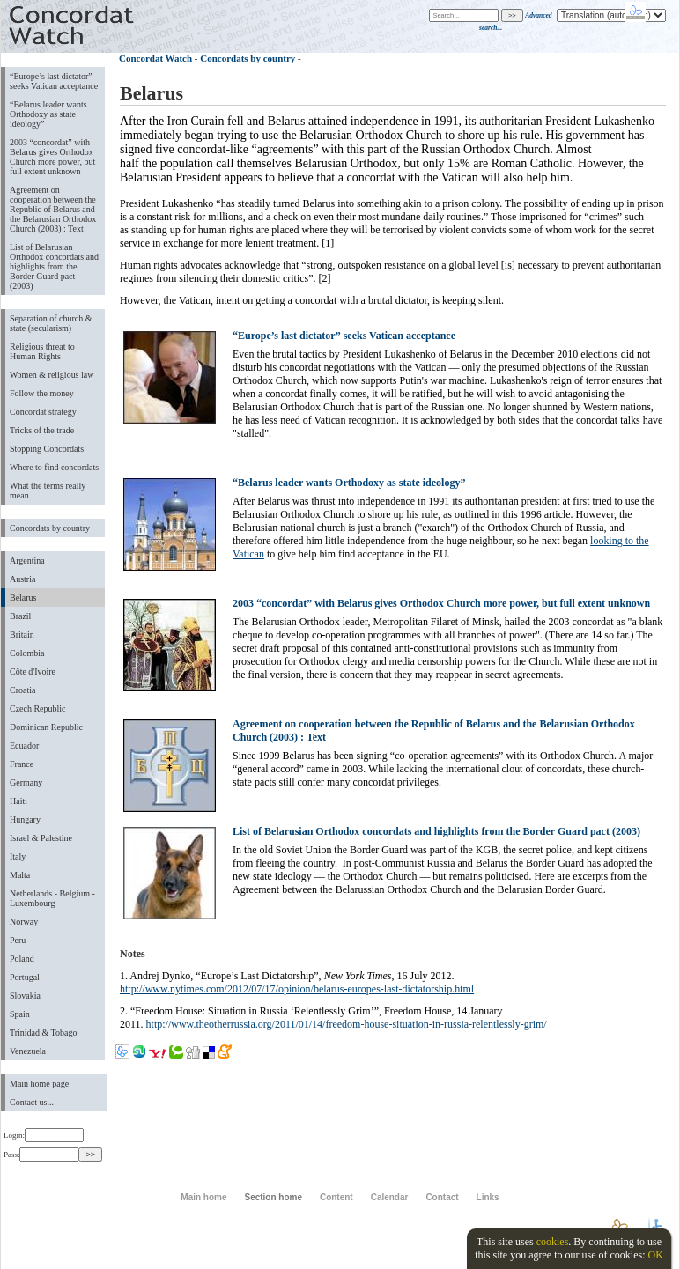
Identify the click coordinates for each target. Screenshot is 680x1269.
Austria (22, 579)
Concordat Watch (155, 58)
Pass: (41, 1154)
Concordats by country (50, 528)
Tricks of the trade (42, 430)
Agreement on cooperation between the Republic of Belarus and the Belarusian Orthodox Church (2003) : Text (53, 209)
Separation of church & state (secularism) (51, 323)
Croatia (22, 690)
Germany (26, 782)
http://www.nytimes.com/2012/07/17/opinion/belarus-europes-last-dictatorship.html (297, 989)
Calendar (390, 1197)
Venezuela (28, 1051)
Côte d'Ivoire (32, 671)
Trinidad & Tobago (43, 1032)
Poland (22, 958)
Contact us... (32, 1102)
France (21, 764)
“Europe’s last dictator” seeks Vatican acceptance (54, 81)
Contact (441, 1197)
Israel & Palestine (41, 838)
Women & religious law (51, 375)
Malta (20, 875)
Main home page (39, 1083)
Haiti (18, 801)
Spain (20, 1014)
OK (654, 1255)
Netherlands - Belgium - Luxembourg (52, 898)
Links (488, 1197)
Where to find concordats (54, 467)
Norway (24, 921)
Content (336, 1197)
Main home (203, 1197)
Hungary (25, 819)
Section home (272, 1197)
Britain (22, 634)
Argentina (27, 560)
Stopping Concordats (47, 449)
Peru (18, 940)
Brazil (20, 616)
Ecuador (24, 745)
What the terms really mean (47, 490)
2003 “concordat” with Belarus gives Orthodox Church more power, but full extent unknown (52, 156)
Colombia (27, 653)
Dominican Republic (46, 727)
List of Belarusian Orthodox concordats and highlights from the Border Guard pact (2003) (54, 266)
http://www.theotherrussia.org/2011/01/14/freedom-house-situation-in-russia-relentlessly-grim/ (346, 1024)
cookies (552, 1242)
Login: (44, 1135)
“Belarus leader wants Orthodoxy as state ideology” (48, 114)
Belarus (23, 597)
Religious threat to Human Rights (42, 351)
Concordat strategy (43, 412)
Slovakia (25, 995)
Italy (18, 856)
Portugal (25, 977)
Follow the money (42, 393)
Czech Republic (38, 708)
